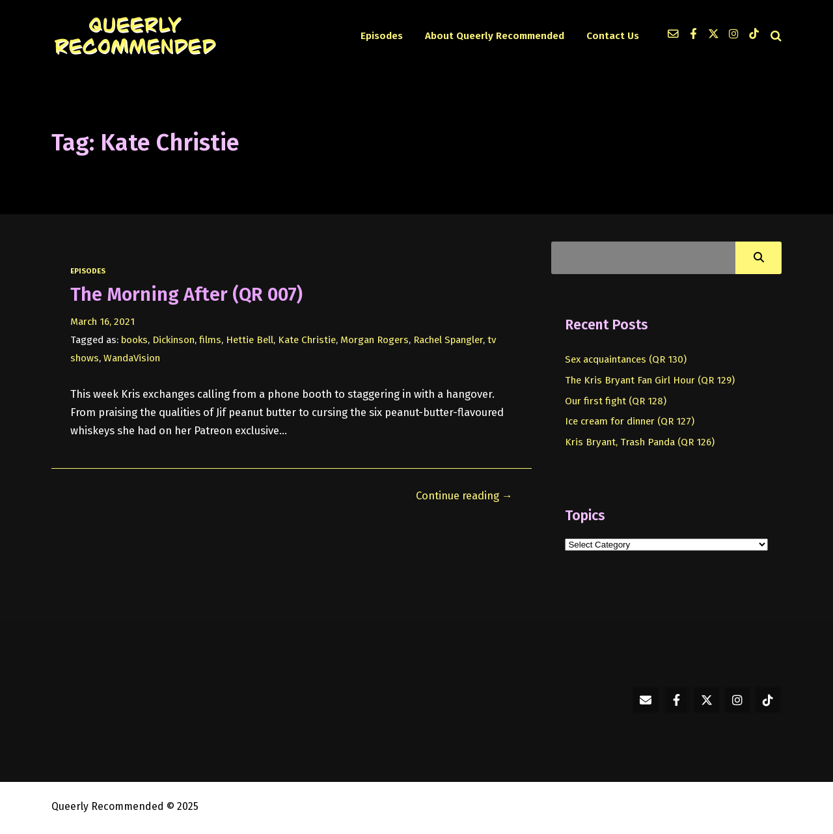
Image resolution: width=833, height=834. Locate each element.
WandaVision (131, 358)
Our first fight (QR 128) (615, 401)
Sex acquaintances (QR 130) (626, 359)
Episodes (382, 36)
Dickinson (173, 340)
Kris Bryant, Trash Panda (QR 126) (640, 442)
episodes (87, 270)
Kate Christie (307, 340)
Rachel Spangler (448, 340)
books (134, 340)
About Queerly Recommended (494, 36)
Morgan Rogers (374, 340)
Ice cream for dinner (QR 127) (629, 421)
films (210, 340)
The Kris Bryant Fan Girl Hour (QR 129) (650, 380)
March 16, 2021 (102, 321)
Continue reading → (464, 495)
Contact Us (612, 36)
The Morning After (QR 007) (186, 294)
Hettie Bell (249, 340)
